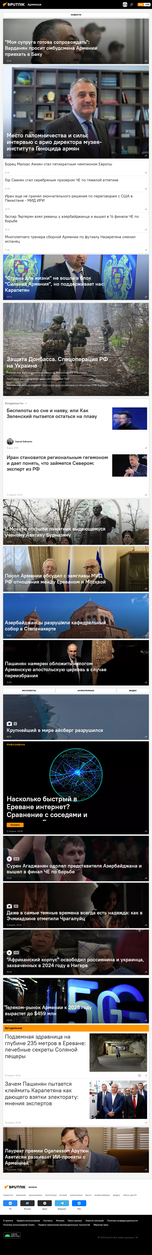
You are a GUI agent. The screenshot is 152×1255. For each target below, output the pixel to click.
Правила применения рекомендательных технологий (64, 1224)
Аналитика (76, 1195)
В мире (63, 1195)
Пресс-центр (130, 1195)
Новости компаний (95, 1220)
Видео (116, 1195)
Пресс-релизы (75, 1220)
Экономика (35, 1195)
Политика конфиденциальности (122, 1220)
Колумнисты (17, 403)
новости (8, 1195)
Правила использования (28, 1220)
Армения (21, 1195)
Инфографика (102, 1195)
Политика (51, 1195)
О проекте (8, 1220)
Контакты (48, 1220)
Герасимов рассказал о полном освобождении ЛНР (38, 378)
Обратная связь (101, 1224)
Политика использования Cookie (19, 1224)
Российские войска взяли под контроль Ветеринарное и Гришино (47, 372)
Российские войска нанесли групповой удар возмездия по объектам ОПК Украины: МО (58, 386)
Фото (88, 1195)
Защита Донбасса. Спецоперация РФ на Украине (57, 362)
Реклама (60, 1220)
